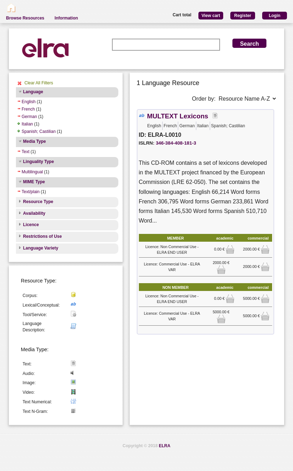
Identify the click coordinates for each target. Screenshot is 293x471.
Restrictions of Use (42, 236)
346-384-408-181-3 (176, 143)
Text (25, 151)
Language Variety (40, 248)
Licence (31, 224)
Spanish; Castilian (39, 131)
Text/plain (31, 191)
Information (66, 18)
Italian (27, 124)
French (28, 109)
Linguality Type (38, 161)
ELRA (164, 445)
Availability (34, 213)
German (29, 116)
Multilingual (32, 171)
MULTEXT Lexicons (177, 116)
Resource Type (38, 201)
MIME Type (34, 181)
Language (33, 91)
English (28, 101)
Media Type (34, 141)
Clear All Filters (38, 82)
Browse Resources (25, 18)
